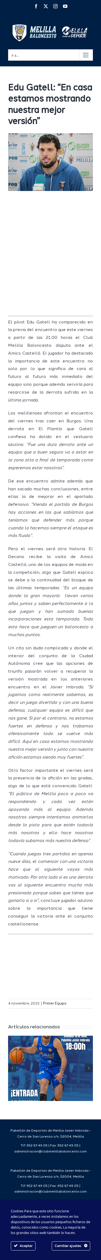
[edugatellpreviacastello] (50, 162)
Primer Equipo (55, 1003)
